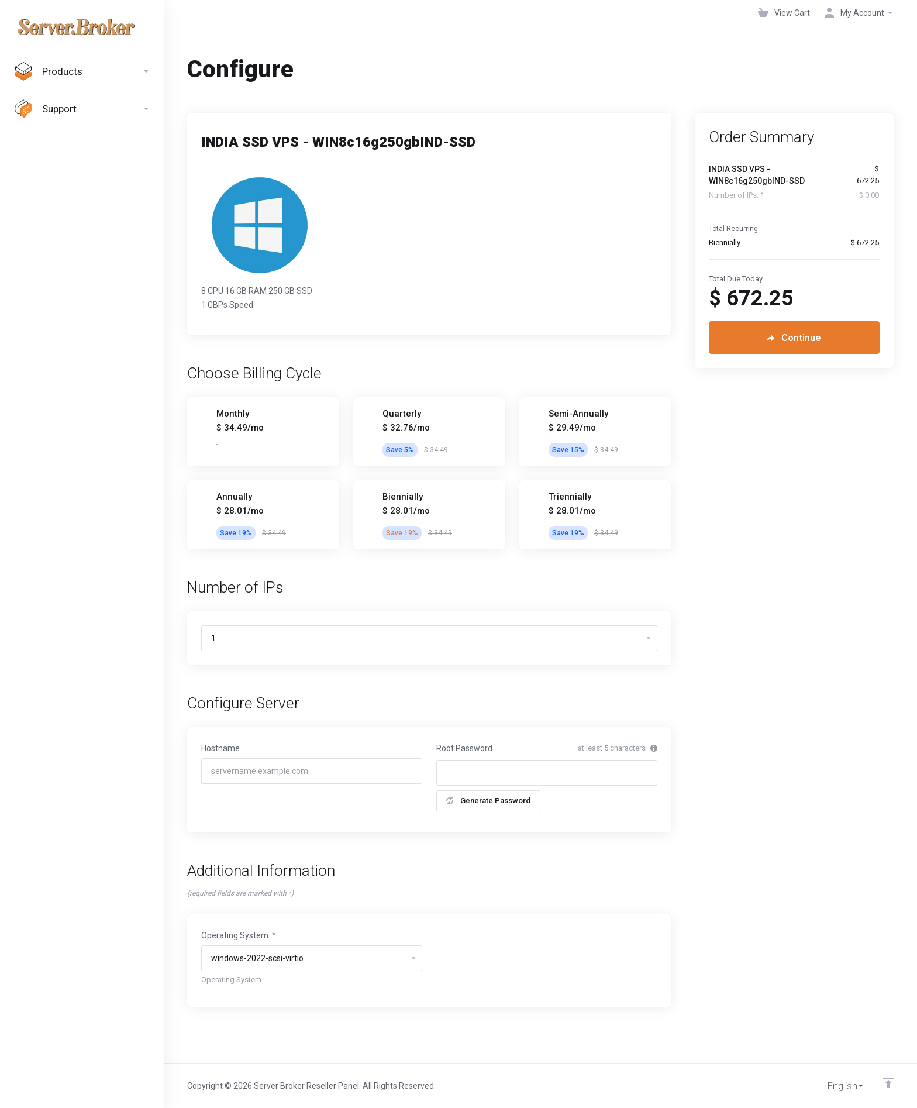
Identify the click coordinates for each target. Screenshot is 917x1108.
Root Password (464, 748)
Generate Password (488, 800)
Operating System (238, 935)
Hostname (220, 748)
